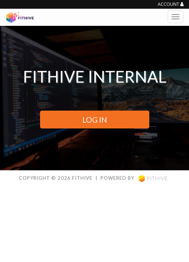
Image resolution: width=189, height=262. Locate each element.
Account (171, 4)
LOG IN (94, 119)
